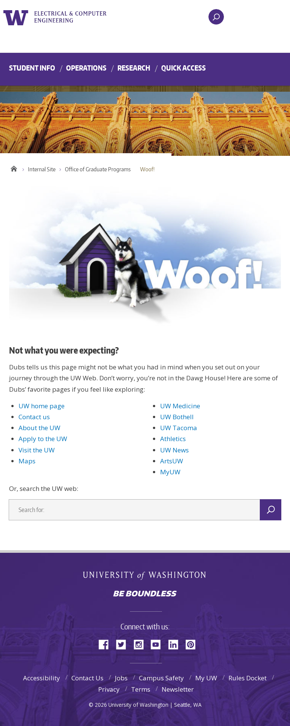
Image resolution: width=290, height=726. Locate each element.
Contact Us (87, 678)
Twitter (124, 643)
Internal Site (42, 169)
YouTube (159, 643)
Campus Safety (161, 678)
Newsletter (178, 689)
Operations (86, 67)
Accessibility (41, 678)
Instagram (141, 643)
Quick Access (183, 67)
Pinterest (193, 643)
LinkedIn (176, 643)
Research (133, 67)
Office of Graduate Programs (98, 169)
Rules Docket (247, 678)
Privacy (109, 689)
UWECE (75, 17)
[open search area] (216, 16)
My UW (206, 678)
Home (14, 167)
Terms (140, 689)
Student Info (32, 67)
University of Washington (17, 16)
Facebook (106, 643)
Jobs (121, 678)
